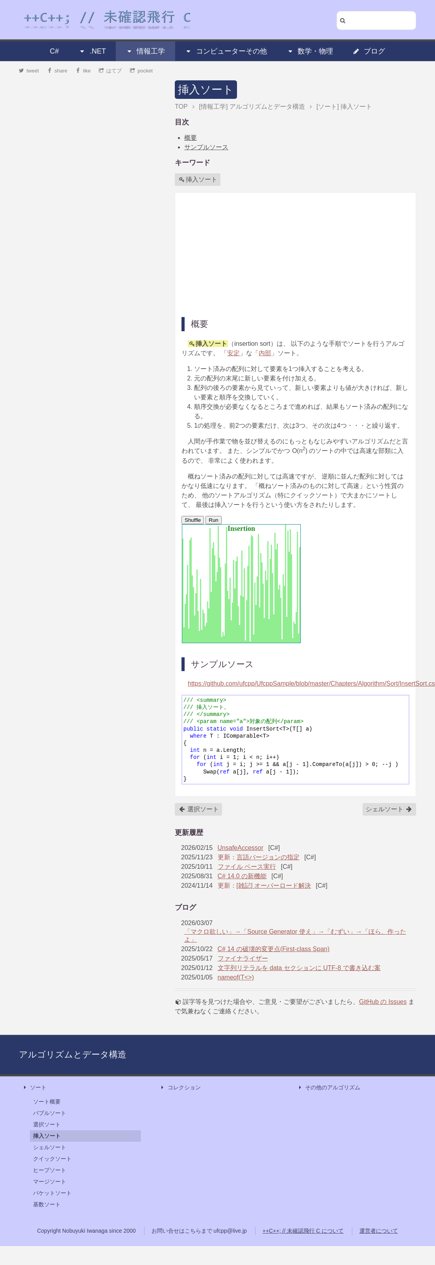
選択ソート (199, 809)
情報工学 (145, 51)
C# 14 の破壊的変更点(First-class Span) (274, 949)
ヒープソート (49, 1170)
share (57, 71)
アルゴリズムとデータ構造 (72, 1054)
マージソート (49, 1181)
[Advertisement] (282, 254)
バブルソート (49, 1113)
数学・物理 (310, 51)
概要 (190, 137)
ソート (34, 1087)
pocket (141, 71)
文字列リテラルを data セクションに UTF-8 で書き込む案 (299, 968)
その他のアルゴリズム (328, 1087)
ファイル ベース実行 (247, 866)
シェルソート (389, 809)
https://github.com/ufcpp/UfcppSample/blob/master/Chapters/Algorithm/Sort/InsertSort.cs (311, 683)
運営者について (378, 1231)
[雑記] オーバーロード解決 (274, 885)
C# (54, 51)
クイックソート (52, 1159)
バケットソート (52, 1193)
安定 (233, 353)
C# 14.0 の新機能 (242, 876)
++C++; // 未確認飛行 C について (303, 1231)
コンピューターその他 (226, 51)
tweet (29, 71)
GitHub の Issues (383, 1001)
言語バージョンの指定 (268, 857)
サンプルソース (206, 147)
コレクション (180, 1087)
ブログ (369, 51)
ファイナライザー (243, 958)
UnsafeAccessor (241, 847)
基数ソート (47, 1204)
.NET (92, 51)
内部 (265, 353)
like (83, 71)
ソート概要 (47, 1101)
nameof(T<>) (236, 977)
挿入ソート (206, 89)
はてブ (110, 71)
